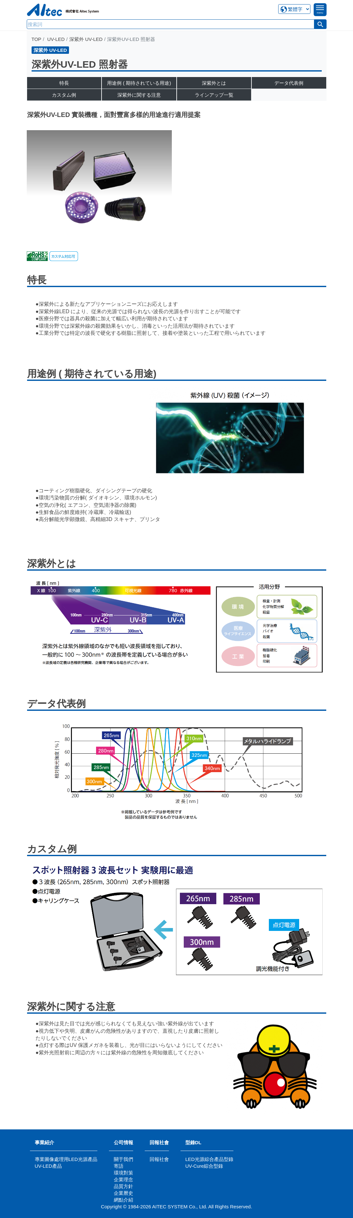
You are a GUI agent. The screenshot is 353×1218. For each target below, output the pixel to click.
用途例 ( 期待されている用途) (139, 83)
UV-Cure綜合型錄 (204, 1166)
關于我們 (123, 1159)
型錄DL (193, 1142)
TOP (37, 39)
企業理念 (123, 1179)
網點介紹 (123, 1200)
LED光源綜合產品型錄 (209, 1159)
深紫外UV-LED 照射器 (80, 64)
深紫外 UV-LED (86, 39)
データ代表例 (288, 83)
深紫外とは (214, 83)
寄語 (118, 1166)
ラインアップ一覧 (214, 95)
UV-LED (55, 39)
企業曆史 (123, 1193)
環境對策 (123, 1172)
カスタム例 (64, 95)
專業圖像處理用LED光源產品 (66, 1159)
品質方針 (123, 1186)
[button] (320, 24)
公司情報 (123, 1142)
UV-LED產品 (48, 1166)
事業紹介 (44, 1142)
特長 (64, 83)
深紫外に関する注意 (139, 95)
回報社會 (159, 1142)
